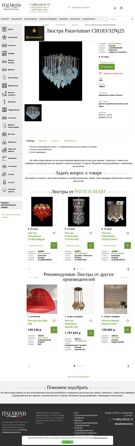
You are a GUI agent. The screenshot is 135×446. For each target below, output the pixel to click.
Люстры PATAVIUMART (79, 375)
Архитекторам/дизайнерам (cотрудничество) (86, 423)
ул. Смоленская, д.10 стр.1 (39, 12)
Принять (67, 442)
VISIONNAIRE (81, 340)
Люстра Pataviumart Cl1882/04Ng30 (36, 235)
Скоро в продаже (48, 19)
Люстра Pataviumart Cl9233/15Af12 (110, 235)
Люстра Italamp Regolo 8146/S (110, 321)
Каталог (5, 19)
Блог (76, 412)
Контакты (75, 19)
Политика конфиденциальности (83, 428)
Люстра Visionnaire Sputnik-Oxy (71, 322)
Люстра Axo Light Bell (37, 321)
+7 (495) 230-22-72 (39, 4)
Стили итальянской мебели (86, 414)
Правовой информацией (100, 438)
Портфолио (79, 417)
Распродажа (30, 19)
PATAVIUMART (115, 44)
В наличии (16, 19)
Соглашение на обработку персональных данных (85, 433)
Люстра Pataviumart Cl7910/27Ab (72, 235)
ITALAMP (115, 337)
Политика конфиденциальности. (14, 430)
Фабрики (63, 19)
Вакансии (78, 419)
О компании (89, 19)
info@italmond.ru (39, 7)
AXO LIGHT (43, 337)
